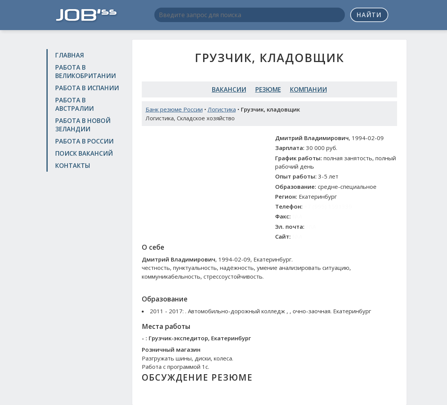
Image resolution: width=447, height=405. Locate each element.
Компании (308, 89)
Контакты (72, 165)
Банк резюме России (174, 109)
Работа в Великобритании (85, 71)
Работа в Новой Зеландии (83, 124)
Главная (69, 55)
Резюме (268, 89)
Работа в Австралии (74, 104)
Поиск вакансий (84, 153)
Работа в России (84, 141)
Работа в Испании (87, 88)
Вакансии (229, 89)
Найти (369, 15)
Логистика (222, 109)
